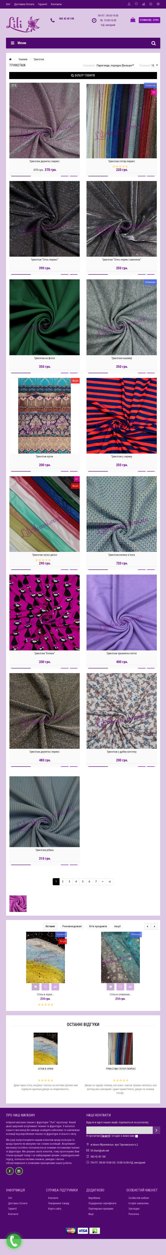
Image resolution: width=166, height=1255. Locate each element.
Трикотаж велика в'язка (121, 557)
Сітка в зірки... (45, 994)
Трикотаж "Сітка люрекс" (44, 262)
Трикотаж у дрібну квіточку (121, 754)
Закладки (134, 1208)
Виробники (94, 1198)
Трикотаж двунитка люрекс (44, 163)
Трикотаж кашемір (121, 360)
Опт (8, 4)
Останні (50, 926)
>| (110, 881)
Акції (117, 926)
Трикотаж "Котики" (44, 655)
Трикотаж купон (44, 458)
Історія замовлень (139, 1203)
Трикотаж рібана (44, 852)
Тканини (22, 59)
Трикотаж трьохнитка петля (121, 655)
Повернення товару (58, 1203)
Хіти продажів (98, 926)
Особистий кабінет (139, 1198)
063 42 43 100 (66, 18)
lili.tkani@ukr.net (100, 1150)
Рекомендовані (72, 926)
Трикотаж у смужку (121, 458)
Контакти (56, 4)
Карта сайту (54, 1208)
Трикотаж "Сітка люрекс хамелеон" (121, 262)
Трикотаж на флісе (44, 360)
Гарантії (42, 4)
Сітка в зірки (45, 1068)
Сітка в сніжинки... (121, 994)
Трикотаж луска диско (44, 557)
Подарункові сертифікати (102, 1203)
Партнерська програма (100, 1208)
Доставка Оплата (24, 4)
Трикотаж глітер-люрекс (121, 163)
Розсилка (134, 1214)
